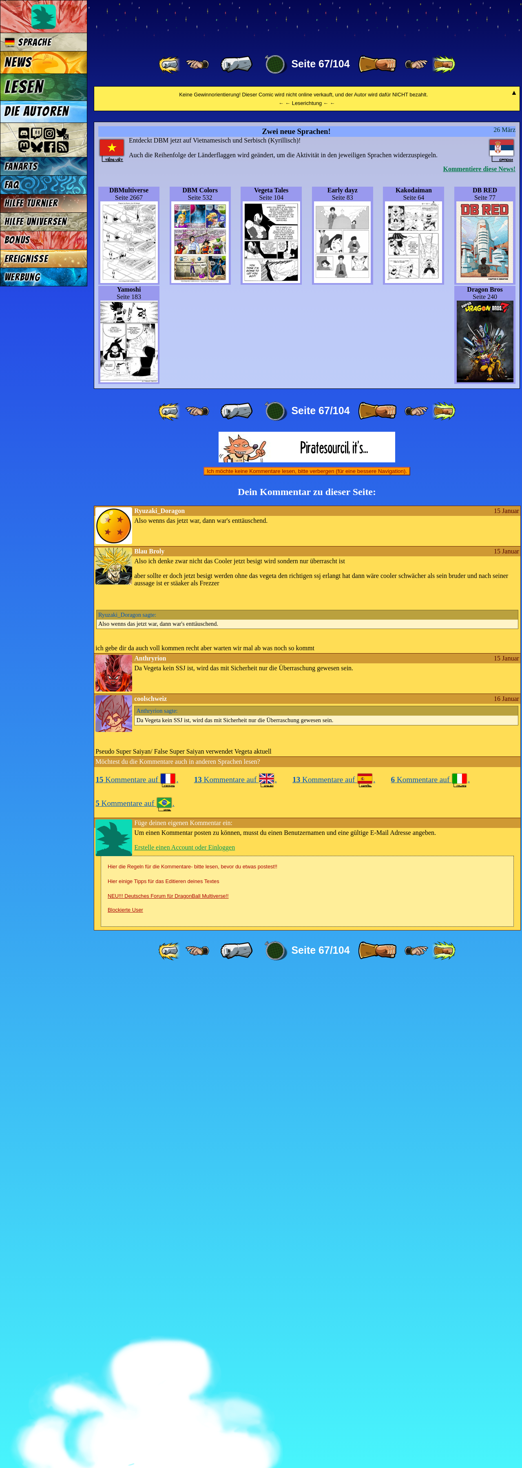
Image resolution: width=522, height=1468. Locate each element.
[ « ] (236, 64)
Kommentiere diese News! (479, 663)
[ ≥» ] (416, 64)
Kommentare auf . (136, 1274)
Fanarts (21, 166)
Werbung (22, 277)
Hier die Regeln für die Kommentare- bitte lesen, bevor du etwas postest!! (192, 1361)
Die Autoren (36, 111)
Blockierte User (125, 1404)
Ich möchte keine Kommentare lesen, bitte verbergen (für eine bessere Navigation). (307, 966)
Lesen (24, 87)
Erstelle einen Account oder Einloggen (184, 1342)
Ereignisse (26, 259)
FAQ (11, 185)
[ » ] (377, 64)
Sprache (27, 42)
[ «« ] (170, 64)
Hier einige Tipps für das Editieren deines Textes (163, 1376)
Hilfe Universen (35, 221)
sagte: (127, 1109)
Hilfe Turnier (31, 203)
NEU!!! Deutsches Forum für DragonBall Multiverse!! (168, 1391)
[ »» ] (443, 64)
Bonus (17, 240)
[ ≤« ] (197, 64)
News (18, 62)
